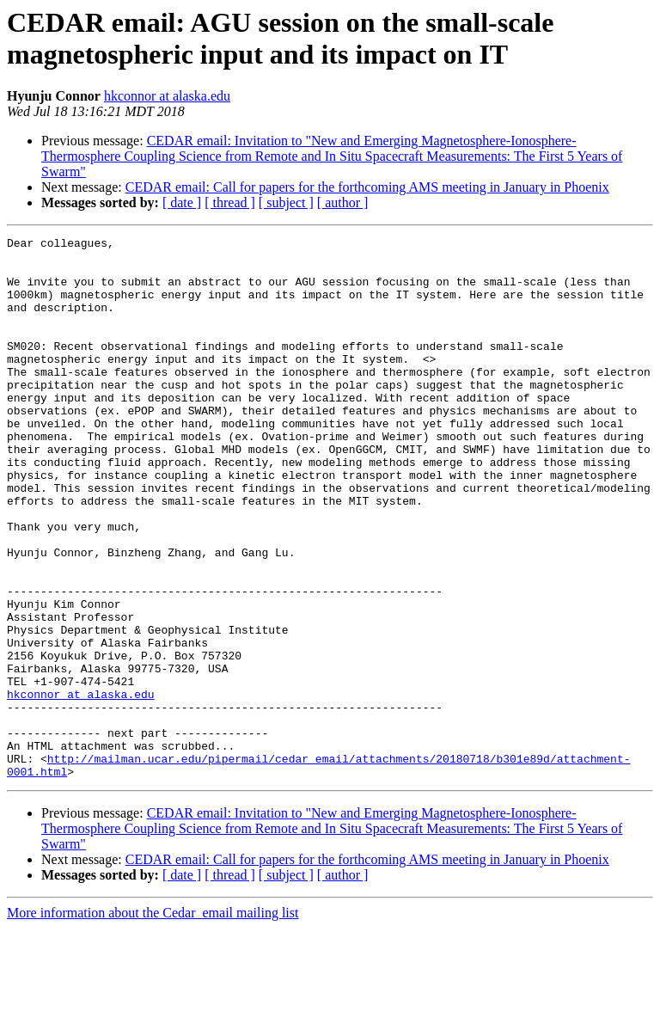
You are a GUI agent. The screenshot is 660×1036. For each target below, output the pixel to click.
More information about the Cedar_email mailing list (152, 1021)
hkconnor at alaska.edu (167, 96)
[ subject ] (286, 202)
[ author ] (343, 202)
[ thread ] (230, 202)
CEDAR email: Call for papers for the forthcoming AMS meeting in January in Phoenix (367, 187)
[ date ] (181, 202)
